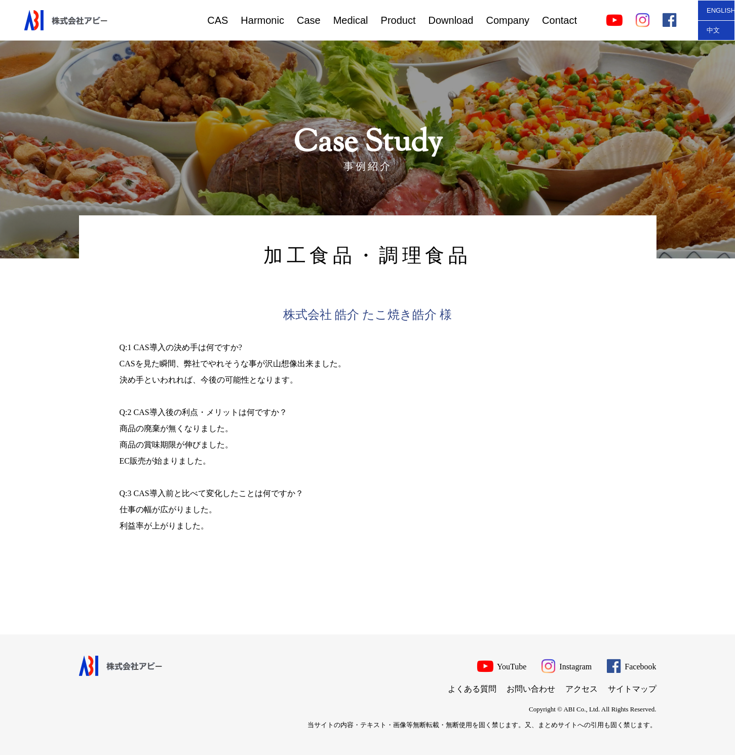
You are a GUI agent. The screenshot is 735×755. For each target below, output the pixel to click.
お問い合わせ (531, 689)
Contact (559, 20)
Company (507, 20)
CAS (217, 20)
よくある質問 (472, 689)
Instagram (566, 665)
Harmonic (262, 20)
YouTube (502, 665)
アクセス (581, 689)
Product (398, 20)
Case (309, 20)
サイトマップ (632, 689)
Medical (350, 20)
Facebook (631, 665)
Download (451, 20)
